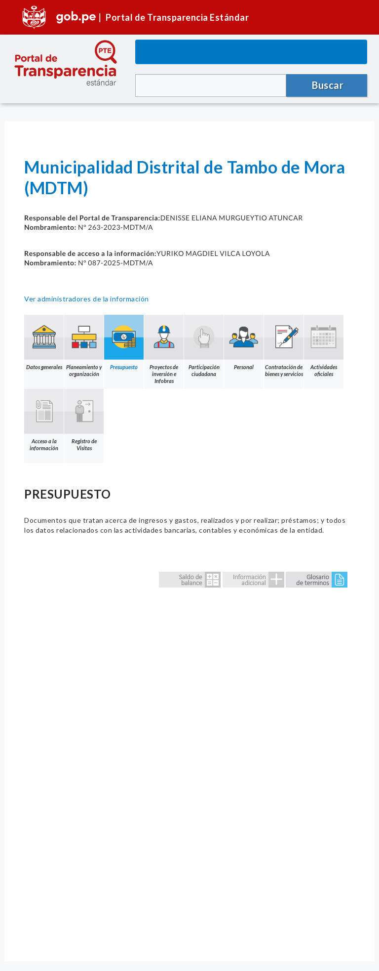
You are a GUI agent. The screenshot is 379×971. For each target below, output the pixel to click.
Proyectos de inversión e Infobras (164, 349)
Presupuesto (124, 342)
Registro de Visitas (84, 420)
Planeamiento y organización (84, 346)
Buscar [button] (327, 85)
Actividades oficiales (323, 346)
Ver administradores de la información (86, 299)
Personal (244, 342)
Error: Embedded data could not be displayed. (189, 755)
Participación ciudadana (204, 346)
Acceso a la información (44, 420)
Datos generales (44, 342)
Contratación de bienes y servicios (283, 346)
